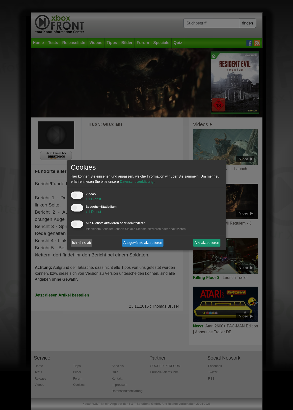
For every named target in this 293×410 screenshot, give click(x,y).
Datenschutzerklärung (137, 182)
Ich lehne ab (81, 243)
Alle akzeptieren (206, 243)
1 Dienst (93, 199)
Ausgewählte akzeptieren (142, 243)
